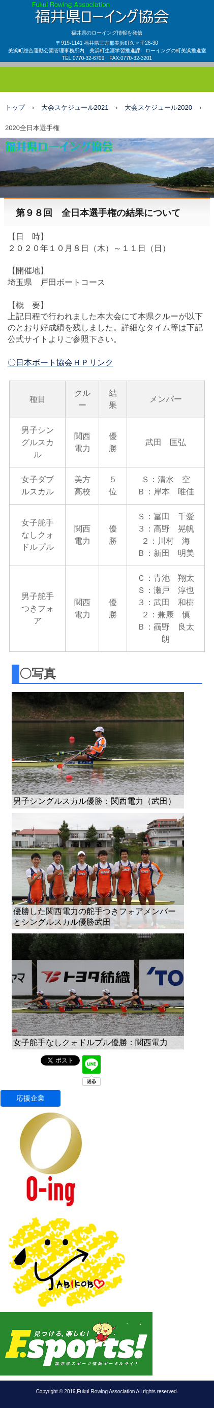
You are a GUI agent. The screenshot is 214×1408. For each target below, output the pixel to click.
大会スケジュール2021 (75, 107)
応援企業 (30, 1098)
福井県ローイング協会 (107, 10)
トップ (15, 107)
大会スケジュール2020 (158, 107)
